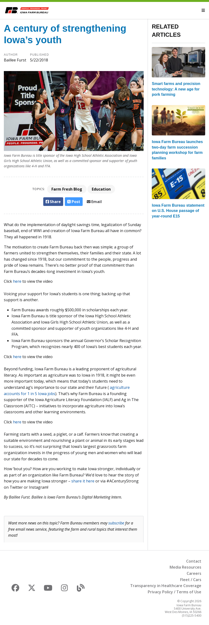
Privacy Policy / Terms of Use (174, 592)
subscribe (116, 523)
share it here (82, 481)
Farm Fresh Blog (66, 189)
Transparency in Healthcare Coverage (165, 585)
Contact (193, 561)
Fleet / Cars (190, 579)
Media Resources (185, 567)
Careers (194, 573)
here (17, 281)
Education (101, 189)
